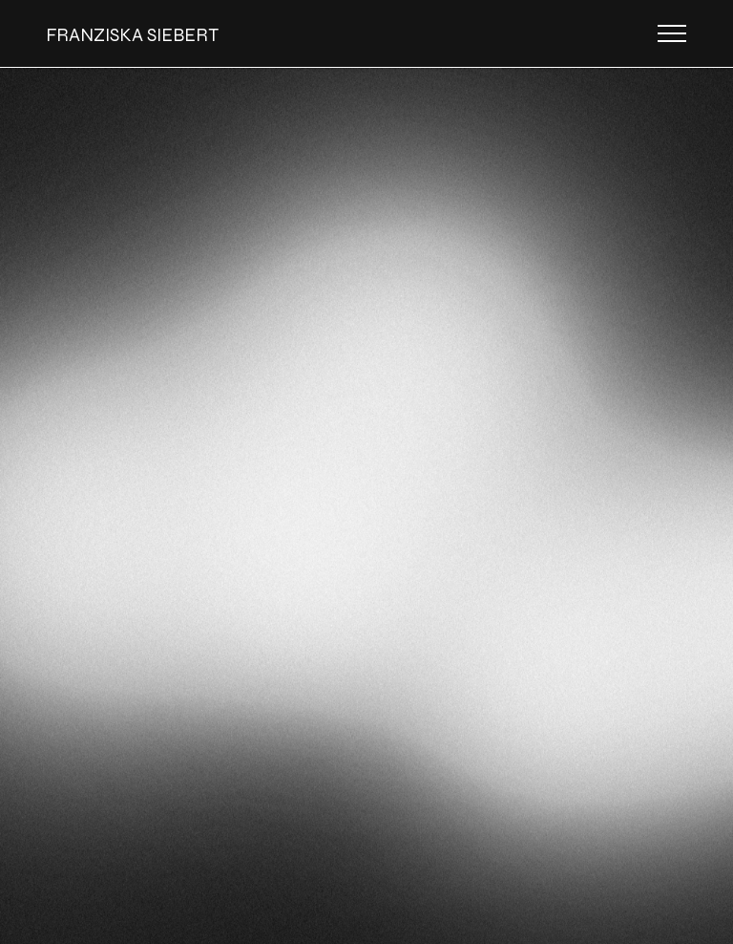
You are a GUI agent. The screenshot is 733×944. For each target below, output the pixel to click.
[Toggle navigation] (672, 33)
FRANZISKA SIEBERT (132, 35)
